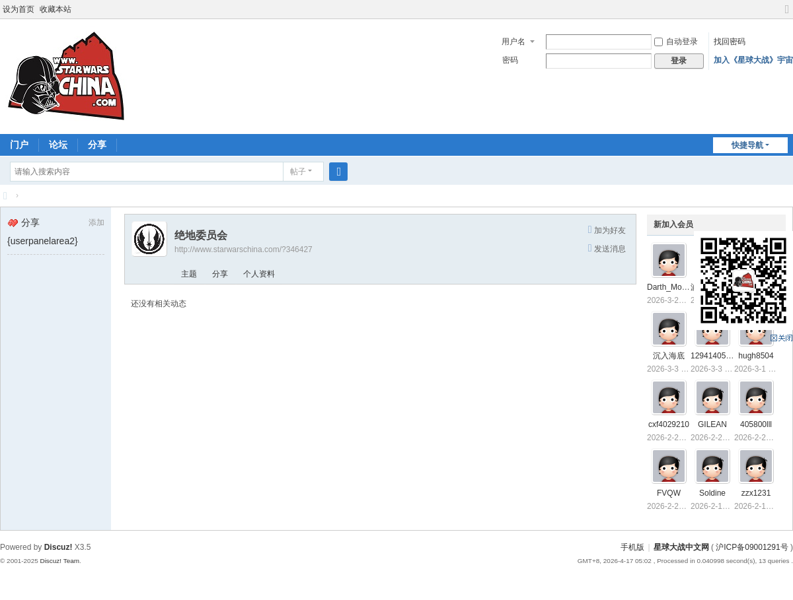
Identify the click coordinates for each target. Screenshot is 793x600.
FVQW (669, 493)
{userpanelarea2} (42, 241)
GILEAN (712, 424)
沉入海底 (669, 355)
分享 (97, 144)
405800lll (756, 424)
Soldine (712, 493)
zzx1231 (756, 493)
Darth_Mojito (669, 287)
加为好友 (610, 230)
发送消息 (610, 248)
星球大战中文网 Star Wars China (5, 195)
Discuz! (58, 547)
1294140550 (713, 355)
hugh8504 (755, 355)
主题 (189, 274)
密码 (510, 60)
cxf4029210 (668, 424)
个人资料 (259, 274)
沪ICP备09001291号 (752, 547)
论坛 (58, 144)
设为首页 (18, 9)
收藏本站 (55, 9)
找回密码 (729, 41)
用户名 (513, 41)
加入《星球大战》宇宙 (753, 60)
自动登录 (676, 41)
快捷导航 (747, 145)
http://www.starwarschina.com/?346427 (243, 249)
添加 (96, 222)
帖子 (298, 171)
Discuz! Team (59, 560)
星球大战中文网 (681, 547)
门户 (19, 144)
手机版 (632, 547)
